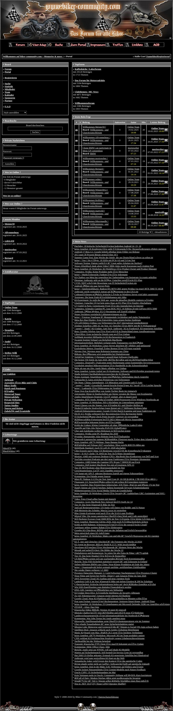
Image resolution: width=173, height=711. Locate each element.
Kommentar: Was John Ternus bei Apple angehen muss (99, 618)
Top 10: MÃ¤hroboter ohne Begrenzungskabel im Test (99, 467)
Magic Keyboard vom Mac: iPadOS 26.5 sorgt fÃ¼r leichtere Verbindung (108, 632)
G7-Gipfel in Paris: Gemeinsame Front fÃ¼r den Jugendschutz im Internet (108, 305)
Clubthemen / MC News (86, 91)
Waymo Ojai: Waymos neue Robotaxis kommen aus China (101, 351)
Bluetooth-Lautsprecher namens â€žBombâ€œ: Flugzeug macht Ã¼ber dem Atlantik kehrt (116, 439)
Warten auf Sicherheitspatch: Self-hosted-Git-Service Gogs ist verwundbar (108, 652)
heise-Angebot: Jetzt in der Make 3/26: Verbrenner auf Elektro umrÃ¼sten (108, 666)
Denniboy (9, 330)
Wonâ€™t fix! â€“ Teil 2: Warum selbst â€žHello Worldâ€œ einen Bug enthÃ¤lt (111, 681)
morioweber (10, 249)
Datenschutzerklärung (108, 697)
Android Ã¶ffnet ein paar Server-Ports (92, 286)
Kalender (9, 95)
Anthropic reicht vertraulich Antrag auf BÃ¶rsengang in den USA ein (106, 291)
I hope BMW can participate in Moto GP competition (97, 149)
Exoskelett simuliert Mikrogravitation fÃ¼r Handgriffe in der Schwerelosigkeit (111, 365)
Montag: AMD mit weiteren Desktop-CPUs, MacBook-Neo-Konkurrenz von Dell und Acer (116, 456)
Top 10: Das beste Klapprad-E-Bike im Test (94, 504)
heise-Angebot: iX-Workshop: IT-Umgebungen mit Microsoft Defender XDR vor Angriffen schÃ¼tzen (122, 604)
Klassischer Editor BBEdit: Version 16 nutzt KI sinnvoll (100, 610)
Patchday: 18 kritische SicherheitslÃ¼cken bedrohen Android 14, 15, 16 (107, 246)
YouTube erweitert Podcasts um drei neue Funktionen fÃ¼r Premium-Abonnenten (112, 459)
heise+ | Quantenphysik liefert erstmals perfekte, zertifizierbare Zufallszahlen (110, 567)
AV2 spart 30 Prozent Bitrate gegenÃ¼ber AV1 (96, 254)
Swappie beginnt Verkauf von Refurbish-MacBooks (98, 340)
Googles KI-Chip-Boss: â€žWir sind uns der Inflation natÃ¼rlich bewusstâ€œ (110, 530)
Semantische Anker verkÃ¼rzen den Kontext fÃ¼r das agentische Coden (108, 661)
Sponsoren (10, 97)
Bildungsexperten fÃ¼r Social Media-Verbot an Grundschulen (103, 490)
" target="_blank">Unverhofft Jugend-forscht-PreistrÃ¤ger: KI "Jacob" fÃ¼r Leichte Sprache (117, 385)
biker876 (7, 448)
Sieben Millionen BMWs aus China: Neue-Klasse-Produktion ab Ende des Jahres (111, 564)
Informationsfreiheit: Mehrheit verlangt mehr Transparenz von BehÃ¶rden (108, 342)
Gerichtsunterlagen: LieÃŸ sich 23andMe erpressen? (99, 470)
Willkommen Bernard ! (93, 168)
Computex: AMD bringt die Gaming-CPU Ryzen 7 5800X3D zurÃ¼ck (107, 462)
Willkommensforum (85, 103)
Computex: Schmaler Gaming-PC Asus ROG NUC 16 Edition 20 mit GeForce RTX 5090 (115, 308)
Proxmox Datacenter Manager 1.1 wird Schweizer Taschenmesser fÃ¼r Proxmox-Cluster (115, 573)
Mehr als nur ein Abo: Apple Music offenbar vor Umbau (100, 368)
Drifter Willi (11, 353)
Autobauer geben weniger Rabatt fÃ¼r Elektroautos (98, 527)
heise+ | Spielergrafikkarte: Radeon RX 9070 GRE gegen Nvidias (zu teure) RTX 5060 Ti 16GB (118, 288)
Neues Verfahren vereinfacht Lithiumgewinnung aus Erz (100, 314)
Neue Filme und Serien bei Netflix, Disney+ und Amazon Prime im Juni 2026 (110, 575)
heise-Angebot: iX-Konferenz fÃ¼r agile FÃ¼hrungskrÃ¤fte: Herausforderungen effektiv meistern (120, 249)
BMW (93, 153)
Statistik (9, 86)
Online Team (11, 307)
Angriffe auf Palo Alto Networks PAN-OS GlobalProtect (100, 428)
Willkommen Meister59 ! (94, 127)
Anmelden (152, 56)
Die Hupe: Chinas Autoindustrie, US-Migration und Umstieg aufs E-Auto (108, 382)
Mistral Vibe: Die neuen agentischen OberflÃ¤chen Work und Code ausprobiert (111, 516)
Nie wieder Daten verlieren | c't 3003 (91, 570)
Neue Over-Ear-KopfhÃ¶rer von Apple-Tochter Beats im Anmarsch (105, 391)
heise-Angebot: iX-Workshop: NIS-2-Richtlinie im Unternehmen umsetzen (109, 402)
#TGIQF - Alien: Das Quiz (86, 607)
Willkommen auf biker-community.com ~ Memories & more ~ (33, 56)
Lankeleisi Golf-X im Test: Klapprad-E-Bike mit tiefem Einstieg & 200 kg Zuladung (113, 581)
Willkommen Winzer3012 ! (95, 189)
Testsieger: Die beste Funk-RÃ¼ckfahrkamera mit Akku (100, 297)
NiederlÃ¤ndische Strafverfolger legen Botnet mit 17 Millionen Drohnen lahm (110, 408)
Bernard (9, 258)
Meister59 (10, 224)
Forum (8, 69)
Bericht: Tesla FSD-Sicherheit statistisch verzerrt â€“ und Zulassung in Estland (110, 561)
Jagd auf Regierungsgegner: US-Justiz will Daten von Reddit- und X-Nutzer (109, 507)
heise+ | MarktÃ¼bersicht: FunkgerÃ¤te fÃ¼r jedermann (101, 274)
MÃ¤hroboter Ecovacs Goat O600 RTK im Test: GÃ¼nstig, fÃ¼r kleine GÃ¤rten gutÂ (115, 519)
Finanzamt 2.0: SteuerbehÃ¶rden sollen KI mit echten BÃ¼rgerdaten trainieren (111, 482)
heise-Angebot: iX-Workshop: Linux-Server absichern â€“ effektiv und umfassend (112, 345)
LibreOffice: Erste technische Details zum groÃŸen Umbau (102, 334)
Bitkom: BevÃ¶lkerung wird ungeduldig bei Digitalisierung (102, 354)
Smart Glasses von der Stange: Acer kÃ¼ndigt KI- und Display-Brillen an (108, 405)
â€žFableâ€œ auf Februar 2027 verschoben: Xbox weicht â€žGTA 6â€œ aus (109, 445)
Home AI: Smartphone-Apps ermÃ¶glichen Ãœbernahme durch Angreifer (111, 376)
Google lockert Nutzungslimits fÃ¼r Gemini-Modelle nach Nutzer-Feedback (110, 669)
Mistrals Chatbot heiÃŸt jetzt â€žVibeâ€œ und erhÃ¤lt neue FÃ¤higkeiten (109, 612)
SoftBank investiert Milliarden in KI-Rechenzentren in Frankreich (104, 337)
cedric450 (9, 241)
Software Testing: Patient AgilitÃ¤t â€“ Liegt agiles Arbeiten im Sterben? (108, 263)
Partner (8, 100)
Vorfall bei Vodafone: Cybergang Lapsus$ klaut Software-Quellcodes (106, 357)
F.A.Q (7, 106)
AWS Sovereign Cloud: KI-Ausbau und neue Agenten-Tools (102, 578)
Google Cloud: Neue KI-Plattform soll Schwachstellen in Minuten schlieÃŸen (110, 598)
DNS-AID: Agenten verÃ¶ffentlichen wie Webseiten (98, 590)
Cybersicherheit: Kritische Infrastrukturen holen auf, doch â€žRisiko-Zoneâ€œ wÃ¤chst (115, 584)
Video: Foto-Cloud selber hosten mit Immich (95, 499)
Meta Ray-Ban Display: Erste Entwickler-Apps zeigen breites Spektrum (107, 320)
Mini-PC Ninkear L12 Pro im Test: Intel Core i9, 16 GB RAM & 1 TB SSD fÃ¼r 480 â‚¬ (115, 479)
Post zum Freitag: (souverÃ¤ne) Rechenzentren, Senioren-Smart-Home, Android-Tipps (114, 601)
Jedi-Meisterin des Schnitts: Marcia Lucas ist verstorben (100, 510)
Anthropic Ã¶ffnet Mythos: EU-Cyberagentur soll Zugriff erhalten (105, 311)
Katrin (8, 318)
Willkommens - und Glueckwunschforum (95, 131)
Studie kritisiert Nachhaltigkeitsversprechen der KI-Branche (102, 374)
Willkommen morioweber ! (95, 158)
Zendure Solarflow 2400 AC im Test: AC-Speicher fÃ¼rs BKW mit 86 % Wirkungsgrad (115, 325)
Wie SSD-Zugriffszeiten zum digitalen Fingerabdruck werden (102, 587)
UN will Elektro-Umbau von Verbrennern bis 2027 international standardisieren (111, 322)
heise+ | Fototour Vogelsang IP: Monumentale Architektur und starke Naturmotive (112, 317)
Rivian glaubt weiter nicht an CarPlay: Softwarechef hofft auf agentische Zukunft (112, 664)
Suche (7, 83)
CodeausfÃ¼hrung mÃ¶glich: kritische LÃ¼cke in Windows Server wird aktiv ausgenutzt (116, 294)
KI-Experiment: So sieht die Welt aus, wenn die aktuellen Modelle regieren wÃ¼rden (114, 300)
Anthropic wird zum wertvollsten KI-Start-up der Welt (99, 658)
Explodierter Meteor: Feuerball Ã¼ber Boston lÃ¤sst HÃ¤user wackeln (107, 348)
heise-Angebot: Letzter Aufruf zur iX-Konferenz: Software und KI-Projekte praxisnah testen (117, 371)
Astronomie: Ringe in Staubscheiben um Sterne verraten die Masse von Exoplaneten (113, 394)
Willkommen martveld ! (94, 210)
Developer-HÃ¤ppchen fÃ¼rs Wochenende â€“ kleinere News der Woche (108, 547)
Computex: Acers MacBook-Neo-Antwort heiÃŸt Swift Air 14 (103, 502)
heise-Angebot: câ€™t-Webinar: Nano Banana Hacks (99, 442)
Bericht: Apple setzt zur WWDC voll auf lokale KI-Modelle (102, 649)
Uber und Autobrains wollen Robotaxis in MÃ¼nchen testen (102, 430)
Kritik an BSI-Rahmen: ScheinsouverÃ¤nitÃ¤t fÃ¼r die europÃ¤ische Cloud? (110, 524)
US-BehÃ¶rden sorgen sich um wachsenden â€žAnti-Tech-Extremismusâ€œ (109, 558)
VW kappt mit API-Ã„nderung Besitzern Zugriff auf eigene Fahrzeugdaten (108, 473)
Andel (7, 341)
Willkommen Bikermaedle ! (95, 221)
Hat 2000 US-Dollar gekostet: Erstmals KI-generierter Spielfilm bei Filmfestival (111, 655)
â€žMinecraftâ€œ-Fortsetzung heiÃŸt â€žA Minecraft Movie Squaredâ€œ (108, 419)
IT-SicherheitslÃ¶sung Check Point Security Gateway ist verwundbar (106, 416)
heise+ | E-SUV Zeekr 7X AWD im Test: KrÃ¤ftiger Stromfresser (104, 453)
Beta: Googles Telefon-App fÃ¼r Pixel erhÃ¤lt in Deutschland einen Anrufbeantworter (114, 331)
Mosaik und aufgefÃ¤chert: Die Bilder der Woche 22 (98, 550)
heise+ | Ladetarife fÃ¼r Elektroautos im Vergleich (98, 388)
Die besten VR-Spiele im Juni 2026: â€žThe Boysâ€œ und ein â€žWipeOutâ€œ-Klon (113, 359)
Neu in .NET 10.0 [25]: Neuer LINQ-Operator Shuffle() (100, 683)
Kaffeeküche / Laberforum (88, 69)
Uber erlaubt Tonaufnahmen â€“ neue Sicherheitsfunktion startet (104, 624)
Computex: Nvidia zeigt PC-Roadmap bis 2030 (96, 433)
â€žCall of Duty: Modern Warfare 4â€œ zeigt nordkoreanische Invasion (107, 678)
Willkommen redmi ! (92, 179)
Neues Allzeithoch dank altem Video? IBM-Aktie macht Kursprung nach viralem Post (114, 266)
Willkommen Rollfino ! (93, 200)
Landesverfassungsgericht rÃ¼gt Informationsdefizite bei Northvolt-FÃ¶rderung (111, 615)
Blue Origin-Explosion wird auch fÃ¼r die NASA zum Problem (104, 513)
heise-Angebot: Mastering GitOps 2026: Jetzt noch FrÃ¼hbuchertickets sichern (111, 521)
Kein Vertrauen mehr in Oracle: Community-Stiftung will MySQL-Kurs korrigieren (113, 675)
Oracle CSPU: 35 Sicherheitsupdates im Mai (95, 672)
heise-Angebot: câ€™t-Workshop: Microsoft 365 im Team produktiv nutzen (109, 635)
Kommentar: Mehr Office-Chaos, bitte (92, 646)
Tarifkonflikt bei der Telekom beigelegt (92, 641)
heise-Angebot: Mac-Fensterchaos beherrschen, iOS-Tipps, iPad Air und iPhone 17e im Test (116, 484)
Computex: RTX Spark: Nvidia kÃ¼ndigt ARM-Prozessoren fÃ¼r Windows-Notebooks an (116, 399)
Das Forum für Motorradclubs (90, 80)
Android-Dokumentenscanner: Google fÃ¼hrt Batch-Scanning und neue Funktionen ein (115, 411)
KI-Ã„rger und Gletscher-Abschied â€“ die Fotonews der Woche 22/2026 (108, 541)
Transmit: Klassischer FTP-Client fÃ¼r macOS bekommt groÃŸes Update (109, 644)
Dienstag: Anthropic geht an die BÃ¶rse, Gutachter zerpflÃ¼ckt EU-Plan (108, 280)
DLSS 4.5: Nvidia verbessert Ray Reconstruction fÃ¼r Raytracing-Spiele (108, 413)
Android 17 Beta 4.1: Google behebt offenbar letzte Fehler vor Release (106, 251)
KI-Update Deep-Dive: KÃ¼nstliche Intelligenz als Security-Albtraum (107, 592)
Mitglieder (10, 89)
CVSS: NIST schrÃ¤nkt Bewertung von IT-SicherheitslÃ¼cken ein (105, 283)
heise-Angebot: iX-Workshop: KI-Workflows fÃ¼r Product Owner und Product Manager (115, 268)
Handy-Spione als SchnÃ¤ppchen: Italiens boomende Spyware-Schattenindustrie (111, 487)
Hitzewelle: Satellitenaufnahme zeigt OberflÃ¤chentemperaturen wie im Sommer (112, 621)
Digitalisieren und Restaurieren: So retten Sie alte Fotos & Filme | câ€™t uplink (111, 553)
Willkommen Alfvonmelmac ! (96, 137)
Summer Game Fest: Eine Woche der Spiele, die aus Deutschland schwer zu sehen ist (113, 257)
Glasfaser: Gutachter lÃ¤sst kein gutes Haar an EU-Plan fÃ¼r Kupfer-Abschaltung (112, 303)
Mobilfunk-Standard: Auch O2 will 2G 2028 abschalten (100, 448)
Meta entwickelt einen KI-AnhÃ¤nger (92, 533)
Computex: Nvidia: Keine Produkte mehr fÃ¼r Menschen (101, 271)
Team (7, 92)
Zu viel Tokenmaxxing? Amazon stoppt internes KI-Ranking (102, 595)
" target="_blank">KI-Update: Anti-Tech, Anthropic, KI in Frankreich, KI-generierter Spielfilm (118, 328)
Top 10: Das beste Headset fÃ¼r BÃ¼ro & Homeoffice (100, 556)
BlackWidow (9, 451)
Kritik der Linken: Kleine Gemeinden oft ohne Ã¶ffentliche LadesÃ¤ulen (108, 425)
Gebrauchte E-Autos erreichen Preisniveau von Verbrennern (102, 379)
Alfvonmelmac (12, 232)
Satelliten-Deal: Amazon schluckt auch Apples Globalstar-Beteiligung (106, 629)
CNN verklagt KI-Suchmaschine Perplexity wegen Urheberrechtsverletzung (109, 638)
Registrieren (163, 56)
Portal (8, 72)
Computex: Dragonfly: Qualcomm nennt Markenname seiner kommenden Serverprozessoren (117, 362)
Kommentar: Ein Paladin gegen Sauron (92, 476)
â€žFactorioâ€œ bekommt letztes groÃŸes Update (97, 422)
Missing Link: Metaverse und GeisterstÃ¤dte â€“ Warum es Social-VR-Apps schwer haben (116, 627)
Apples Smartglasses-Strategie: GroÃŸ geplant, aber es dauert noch (105, 396)
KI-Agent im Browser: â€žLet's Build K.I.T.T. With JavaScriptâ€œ (105, 544)
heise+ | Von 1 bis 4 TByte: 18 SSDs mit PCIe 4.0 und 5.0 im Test (104, 260)
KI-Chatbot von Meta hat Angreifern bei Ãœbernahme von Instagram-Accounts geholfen (115, 277)
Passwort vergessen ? (13, 157)
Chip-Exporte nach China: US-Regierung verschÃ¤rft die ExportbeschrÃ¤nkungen (112, 450)
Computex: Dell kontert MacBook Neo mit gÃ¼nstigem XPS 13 (104, 465)
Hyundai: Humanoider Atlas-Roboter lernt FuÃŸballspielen (102, 436)
